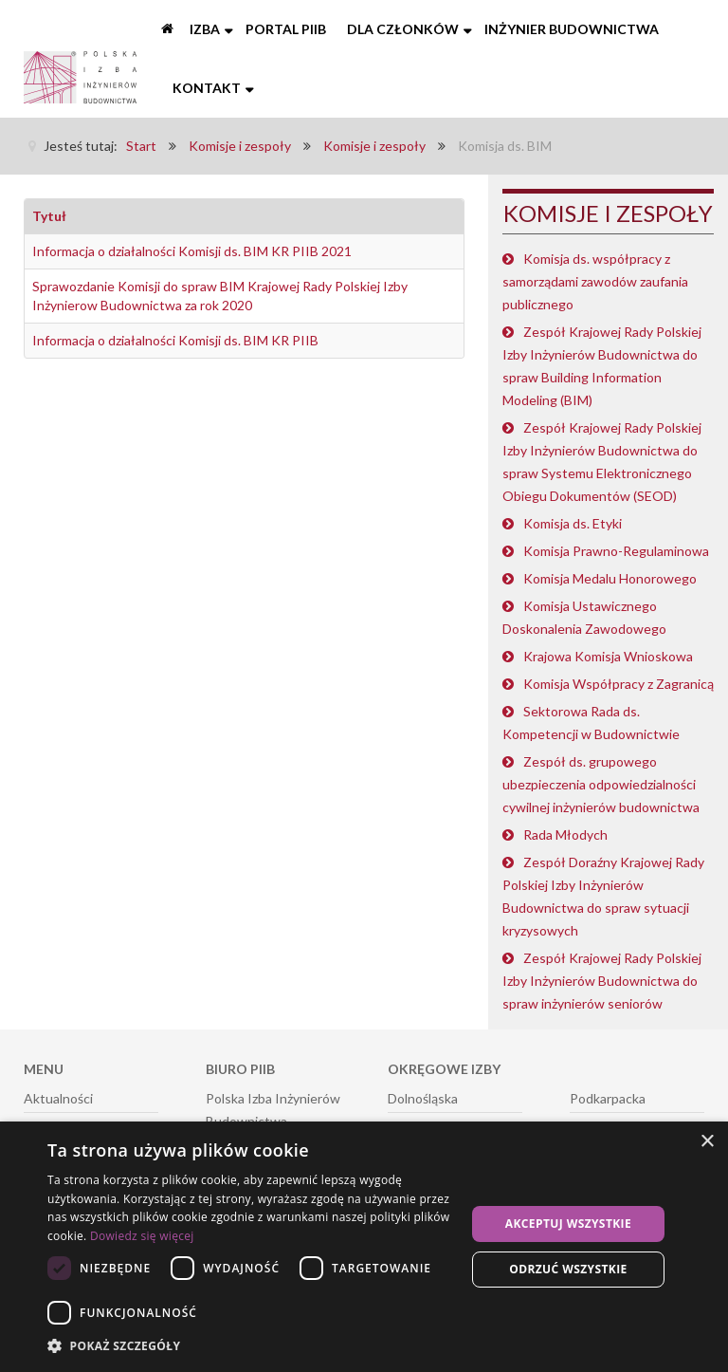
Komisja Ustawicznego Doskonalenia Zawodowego (584, 617)
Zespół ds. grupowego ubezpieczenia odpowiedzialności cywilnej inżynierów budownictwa (601, 784)
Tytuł (49, 216)
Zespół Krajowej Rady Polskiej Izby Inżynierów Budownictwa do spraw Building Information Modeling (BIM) (601, 366)
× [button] (707, 1142)
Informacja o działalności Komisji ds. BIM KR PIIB (175, 340)
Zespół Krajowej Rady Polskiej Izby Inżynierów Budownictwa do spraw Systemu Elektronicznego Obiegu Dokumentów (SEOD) (601, 461)
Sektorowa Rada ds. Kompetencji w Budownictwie (591, 722)
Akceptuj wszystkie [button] (568, 1223)
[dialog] (364, 1247)
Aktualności (58, 1098)
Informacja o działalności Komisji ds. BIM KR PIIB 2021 (192, 251)
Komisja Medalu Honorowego (610, 578)
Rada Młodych (565, 834)
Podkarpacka (608, 1098)
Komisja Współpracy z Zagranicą (618, 684)
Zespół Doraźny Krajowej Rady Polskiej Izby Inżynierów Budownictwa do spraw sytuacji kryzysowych (603, 896)
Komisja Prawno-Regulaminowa (616, 551)
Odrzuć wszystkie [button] (568, 1269)
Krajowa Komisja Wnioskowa (608, 656)
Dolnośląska (423, 1098)
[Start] (168, 29)
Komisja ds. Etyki (572, 523)
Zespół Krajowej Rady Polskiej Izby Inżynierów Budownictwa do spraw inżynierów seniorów (601, 980)
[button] (250, 1346)
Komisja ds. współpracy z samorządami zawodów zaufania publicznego (595, 281)
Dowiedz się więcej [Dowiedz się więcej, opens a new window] (142, 1236)
